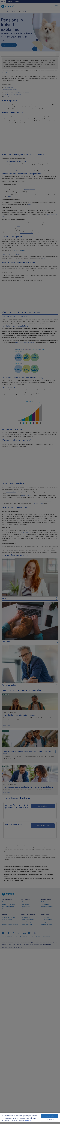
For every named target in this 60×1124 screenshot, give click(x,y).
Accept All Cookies (49, 1116)
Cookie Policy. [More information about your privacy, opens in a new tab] (28, 1120)
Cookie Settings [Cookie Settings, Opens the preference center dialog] (50, 1119)
